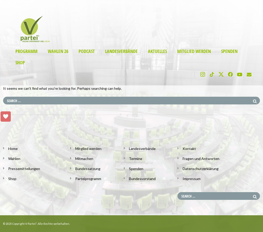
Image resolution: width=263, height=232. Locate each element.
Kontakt (189, 148)
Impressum (192, 178)
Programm (26, 51)
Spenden (229, 51)
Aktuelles (157, 51)
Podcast (87, 51)
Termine (135, 158)
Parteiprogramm (88, 178)
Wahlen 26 (58, 51)
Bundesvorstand (142, 178)
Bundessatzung (87, 168)
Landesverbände (121, 51)
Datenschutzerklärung (201, 168)
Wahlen (14, 158)
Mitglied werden (194, 51)
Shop (20, 62)
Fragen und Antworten (201, 158)
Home (13, 148)
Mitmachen (84, 158)
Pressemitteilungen (24, 168)
